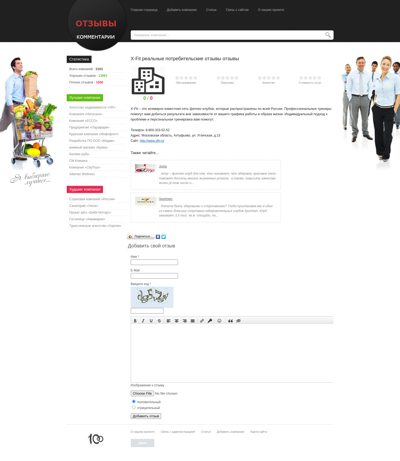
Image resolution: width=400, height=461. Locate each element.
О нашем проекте (271, 10)
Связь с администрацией (178, 431)
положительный (146, 402)
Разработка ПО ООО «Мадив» (92, 141)
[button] (135, 320)
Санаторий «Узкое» (83, 206)
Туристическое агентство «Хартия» (95, 226)
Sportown (166, 199)
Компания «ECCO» (83, 121)
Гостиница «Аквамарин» (87, 219)
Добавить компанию (182, 10)
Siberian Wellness (82, 174)
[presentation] (135, 320)
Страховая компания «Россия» (92, 199)
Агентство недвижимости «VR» (92, 107)
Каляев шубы (79, 154)
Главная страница (144, 10)
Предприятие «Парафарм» (89, 127)
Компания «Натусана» (85, 114)
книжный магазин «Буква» (88, 147)
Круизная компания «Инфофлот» (94, 134)
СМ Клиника (78, 161)
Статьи (211, 10)
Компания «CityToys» (85, 167)
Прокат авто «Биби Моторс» (90, 212)
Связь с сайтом (237, 10)
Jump (163, 166)
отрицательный (146, 408)
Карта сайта (259, 431)
